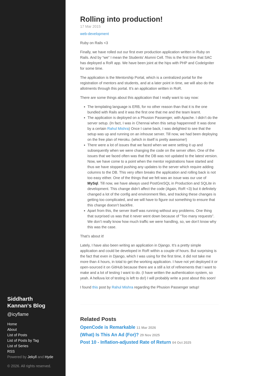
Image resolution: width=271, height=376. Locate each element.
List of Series (17, 346)
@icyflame (18, 314)
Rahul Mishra (118, 129)
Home (12, 324)
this (95, 287)
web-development (94, 34)
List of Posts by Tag (23, 340)
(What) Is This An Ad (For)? (120, 334)
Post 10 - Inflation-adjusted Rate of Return (135, 342)
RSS (11, 351)
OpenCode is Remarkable (118, 327)
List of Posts (17, 335)
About (12, 329)
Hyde (49, 357)
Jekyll (32, 357)
